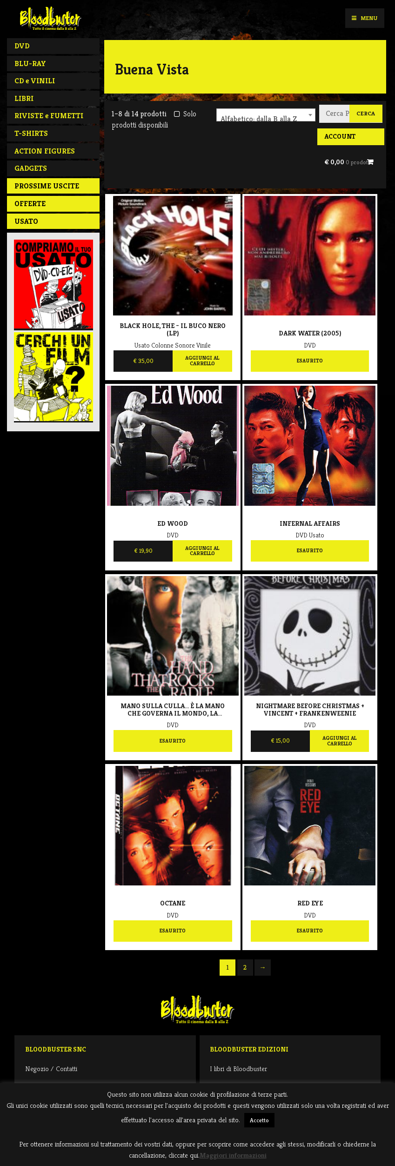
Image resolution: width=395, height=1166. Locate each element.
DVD (21, 46)
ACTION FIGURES (44, 151)
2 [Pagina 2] (245, 967)
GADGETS (30, 168)
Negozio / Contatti (51, 1068)
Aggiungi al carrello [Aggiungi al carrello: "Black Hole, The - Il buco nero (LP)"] (202, 361)
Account (339, 136)
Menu (364, 17)
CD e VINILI (34, 81)
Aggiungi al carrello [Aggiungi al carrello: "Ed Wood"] (202, 551)
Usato (26, 221)
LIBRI (23, 98)
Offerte (30, 203)
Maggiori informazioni (233, 1155)
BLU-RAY (30, 63)
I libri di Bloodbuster (238, 1068)
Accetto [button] (259, 1120)
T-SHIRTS (31, 133)
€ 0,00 (347, 162)
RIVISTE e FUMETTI (48, 116)
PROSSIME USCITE (46, 186)
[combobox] (265, 114)
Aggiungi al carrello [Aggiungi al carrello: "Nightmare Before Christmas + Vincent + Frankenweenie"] (339, 741)
